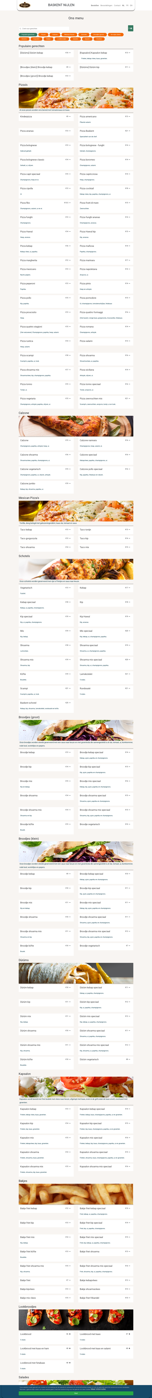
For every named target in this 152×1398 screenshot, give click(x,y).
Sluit (76, 1393)
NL (123, 5)
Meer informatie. (98, 1389)
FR (127, 5)
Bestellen (95, 5)
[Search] (45, 28)
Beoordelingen (106, 5)
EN (131, 5)
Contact (117, 5)
